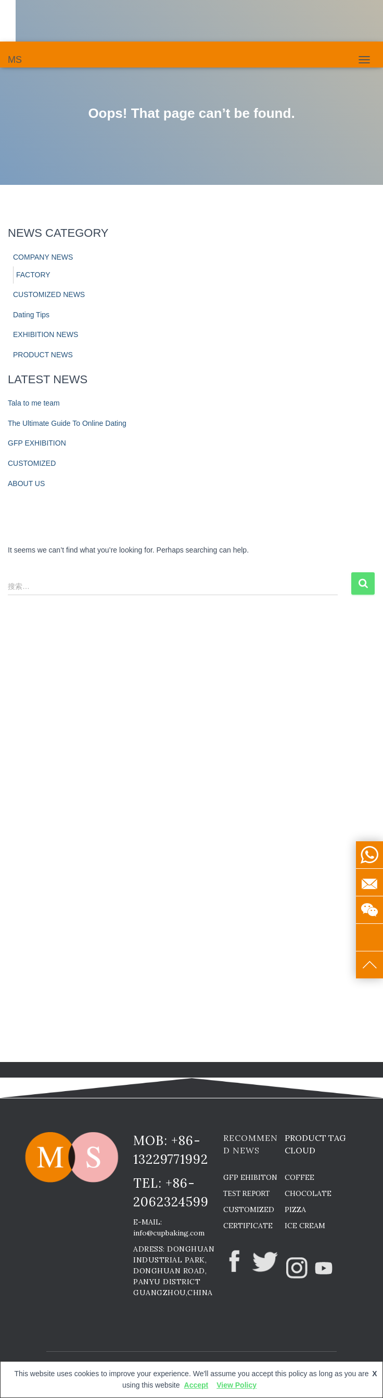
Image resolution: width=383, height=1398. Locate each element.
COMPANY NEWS (43, 257)
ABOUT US (26, 483)
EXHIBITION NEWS (45, 334)
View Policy (236, 1385)
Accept (196, 1385)
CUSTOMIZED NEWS (49, 294)
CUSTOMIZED (32, 463)
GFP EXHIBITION (37, 443)
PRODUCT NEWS (43, 355)
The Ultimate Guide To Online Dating (67, 423)
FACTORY (33, 275)
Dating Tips (31, 315)
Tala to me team (34, 403)
